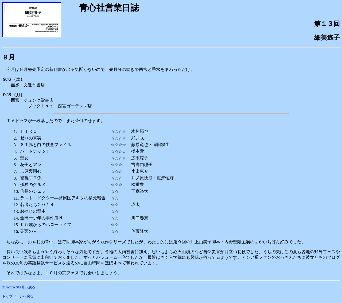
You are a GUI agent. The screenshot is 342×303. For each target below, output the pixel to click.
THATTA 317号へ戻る (18, 287)
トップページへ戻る (17, 296)
